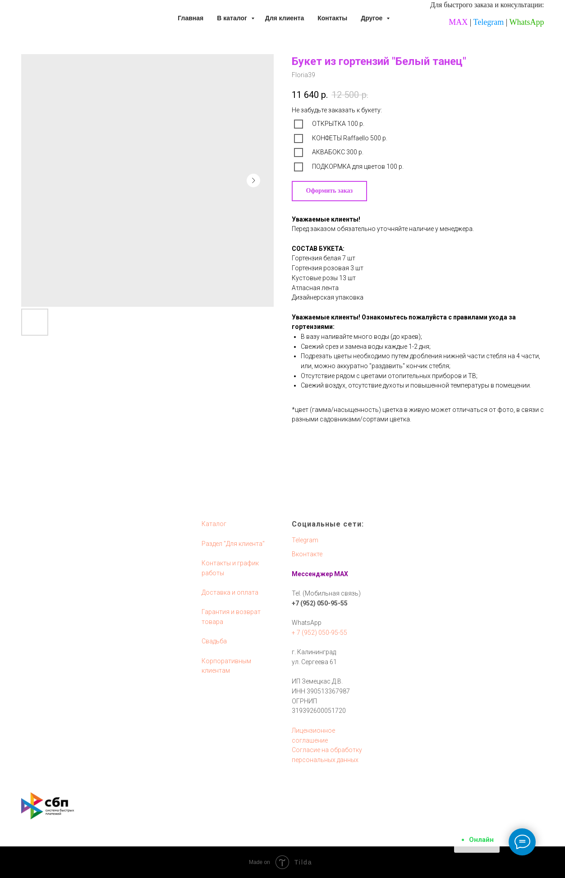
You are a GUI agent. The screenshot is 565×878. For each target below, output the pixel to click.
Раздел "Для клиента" (233, 543)
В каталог (232, 18)
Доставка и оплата (230, 592)
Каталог (214, 523)
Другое (372, 18)
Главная (190, 18)
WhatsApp (527, 22)
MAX (458, 22)
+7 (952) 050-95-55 (320, 603)
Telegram (488, 22)
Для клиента (284, 18)
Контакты (332, 18)
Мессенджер (312, 574)
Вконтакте (307, 554)
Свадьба (214, 641)
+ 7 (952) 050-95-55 (319, 632)
